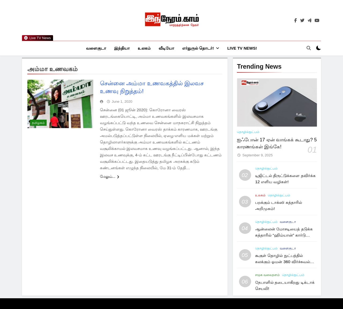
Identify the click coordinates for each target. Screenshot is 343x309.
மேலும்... (109, 177)
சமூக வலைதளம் (267, 275)
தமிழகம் (38, 123)
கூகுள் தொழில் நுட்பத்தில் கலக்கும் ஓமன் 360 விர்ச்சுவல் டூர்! (282, 261)
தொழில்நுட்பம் (248, 132)
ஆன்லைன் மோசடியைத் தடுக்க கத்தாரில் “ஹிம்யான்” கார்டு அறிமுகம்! (284, 235)
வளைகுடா (96, 48)
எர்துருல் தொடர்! (198, 48)
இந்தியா (122, 48)
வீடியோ (166, 48)
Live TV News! (242, 48)
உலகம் (144, 48)
